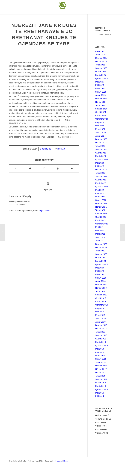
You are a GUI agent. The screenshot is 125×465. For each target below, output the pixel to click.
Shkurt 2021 (100, 237)
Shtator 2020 (101, 254)
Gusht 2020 (100, 257)
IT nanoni (58, 461)
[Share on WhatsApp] (44, 169)
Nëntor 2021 (101, 207)
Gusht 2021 (100, 217)
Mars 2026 (100, 51)
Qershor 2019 (101, 305)
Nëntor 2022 (101, 169)
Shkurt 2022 (100, 200)
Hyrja (65, 461)
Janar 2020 (100, 281)
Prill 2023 (99, 166)
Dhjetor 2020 (101, 244)
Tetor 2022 (100, 173)
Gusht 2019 (100, 298)
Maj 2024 (99, 122)
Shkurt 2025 (100, 92)
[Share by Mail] (72, 169)
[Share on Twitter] (30, 169)
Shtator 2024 (101, 109)
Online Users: (101, 415)
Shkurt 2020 (100, 278)
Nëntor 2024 (101, 102)
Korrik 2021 (100, 220)
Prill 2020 (99, 271)
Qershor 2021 (101, 224)
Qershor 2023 (101, 159)
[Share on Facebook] (16, 169)
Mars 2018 (100, 355)
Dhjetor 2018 (101, 325)
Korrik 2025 (100, 75)
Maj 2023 (99, 163)
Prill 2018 (99, 352)
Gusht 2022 (100, 180)
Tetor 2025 (100, 65)
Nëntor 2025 (101, 61)
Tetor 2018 (100, 332)
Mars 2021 (100, 234)
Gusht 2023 (100, 153)
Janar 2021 (100, 240)
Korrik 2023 (100, 156)
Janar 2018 (100, 362)
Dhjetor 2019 (101, 284)
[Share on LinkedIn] (58, 169)
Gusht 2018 (100, 339)
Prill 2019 (99, 311)
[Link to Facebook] (114, 461)
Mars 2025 (100, 88)
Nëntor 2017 (101, 369)
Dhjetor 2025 (101, 58)
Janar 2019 (100, 322)
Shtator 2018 (101, 335)
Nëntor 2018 (101, 328)
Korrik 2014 (100, 386)
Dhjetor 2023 (101, 139)
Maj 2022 (99, 190)
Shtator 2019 (101, 295)
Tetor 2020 (100, 251)
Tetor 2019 (100, 291)
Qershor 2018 (101, 345)
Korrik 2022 (100, 183)
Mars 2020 (100, 274)
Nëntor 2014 (101, 372)
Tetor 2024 (100, 105)
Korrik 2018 (100, 342)
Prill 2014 (99, 396)
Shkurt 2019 (100, 318)
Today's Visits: (102, 419)
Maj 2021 (99, 227)
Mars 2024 (100, 129)
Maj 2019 (99, 308)
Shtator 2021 (101, 213)
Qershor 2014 (101, 389)
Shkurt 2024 (100, 132)
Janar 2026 (100, 54)
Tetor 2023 (100, 146)
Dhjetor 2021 (101, 203)
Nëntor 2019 (101, 288)
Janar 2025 (100, 95)
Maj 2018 (99, 349)
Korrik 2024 (100, 115)
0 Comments (45, 149)
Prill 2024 (99, 125)
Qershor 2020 (101, 264)
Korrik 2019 (100, 301)
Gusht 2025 (100, 71)
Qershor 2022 (101, 186)
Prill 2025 (99, 85)
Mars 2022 (100, 196)
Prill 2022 (99, 193)
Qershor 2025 (101, 78)
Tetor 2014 (100, 376)
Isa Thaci (61, 149)
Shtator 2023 (101, 149)
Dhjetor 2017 (101, 366)
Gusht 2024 (100, 112)
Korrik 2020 (100, 261)
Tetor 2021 (100, 210)
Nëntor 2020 (101, 247)
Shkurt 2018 (100, 359)
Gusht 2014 (100, 382)
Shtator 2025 (101, 68)
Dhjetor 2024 (101, 98)
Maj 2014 (99, 393)
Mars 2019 (100, 315)
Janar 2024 (100, 136)
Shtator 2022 (101, 176)
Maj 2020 (99, 268)
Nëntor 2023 (101, 142)
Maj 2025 (99, 82)
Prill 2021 (99, 230)
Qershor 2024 (101, 119)
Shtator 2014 (101, 379)
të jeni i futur (44, 210)
